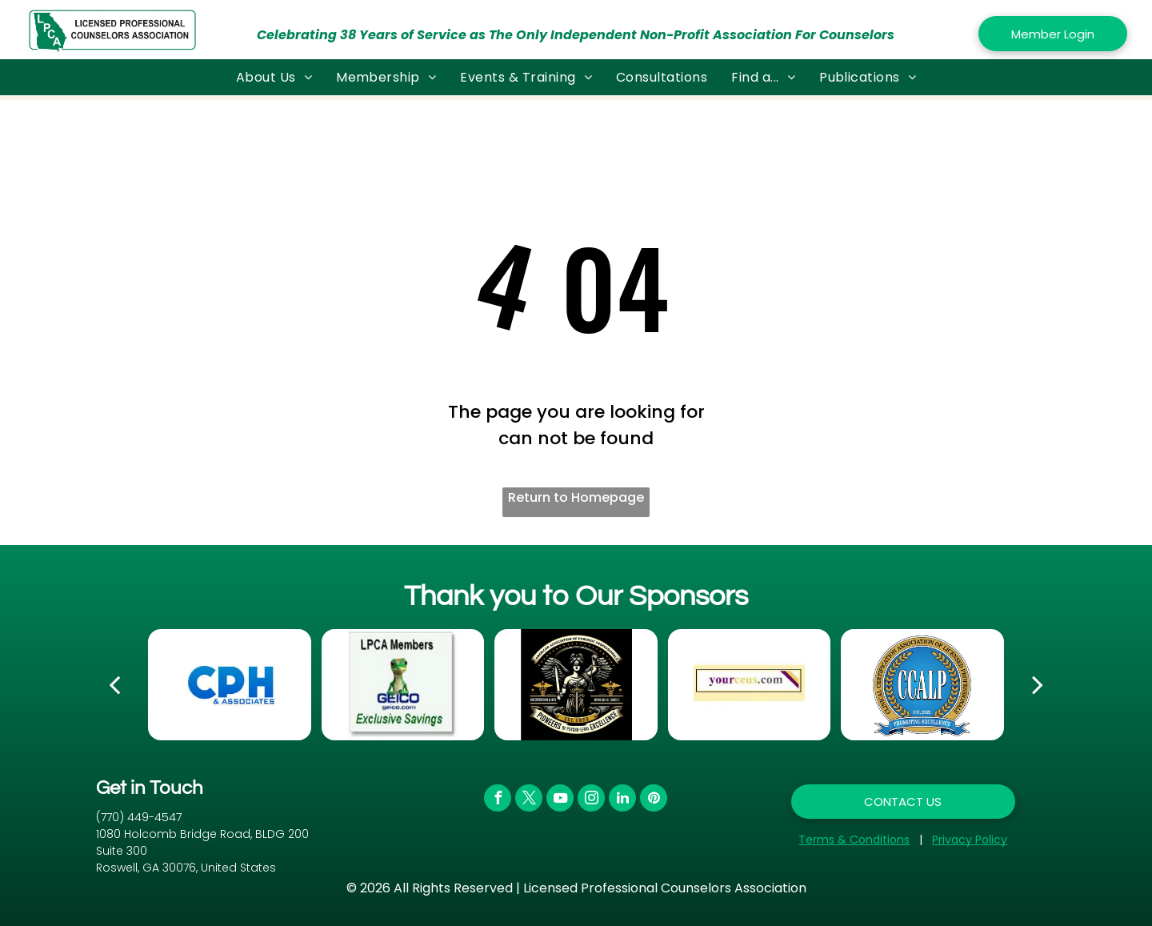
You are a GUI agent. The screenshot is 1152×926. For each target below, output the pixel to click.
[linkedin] (622, 800)
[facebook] (497, 800)
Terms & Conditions (854, 840)
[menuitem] (274, 77)
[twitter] (528, 800)
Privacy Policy (969, 840)
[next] (1037, 684)
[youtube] (560, 800)
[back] (114, 684)
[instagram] (591, 800)
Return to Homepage (576, 497)
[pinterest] (653, 800)
